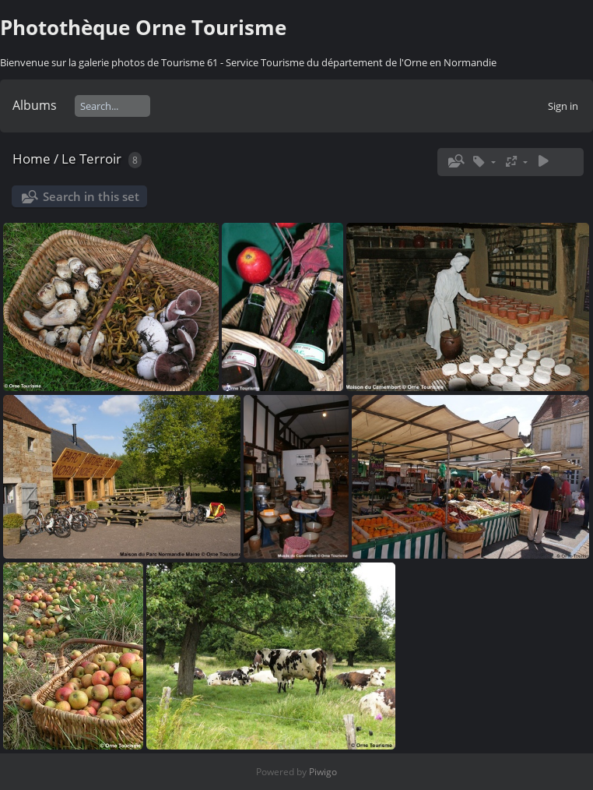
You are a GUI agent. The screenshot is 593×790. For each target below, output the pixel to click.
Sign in (563, 106)
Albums (34, 105)
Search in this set (91, 196)
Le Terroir (91, 159)
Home (31, 159)
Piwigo (323, 771)
